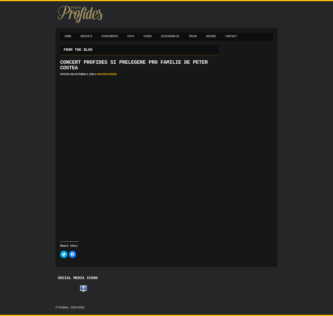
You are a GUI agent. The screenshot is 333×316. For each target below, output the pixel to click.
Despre (211, 36)
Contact (231, 36)
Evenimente (110, 36)
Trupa (192, 36)
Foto (130, 36)
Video (147, 36)
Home (68, 36)
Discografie (170, 36)
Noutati (86, 36)
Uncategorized (107, 74)
